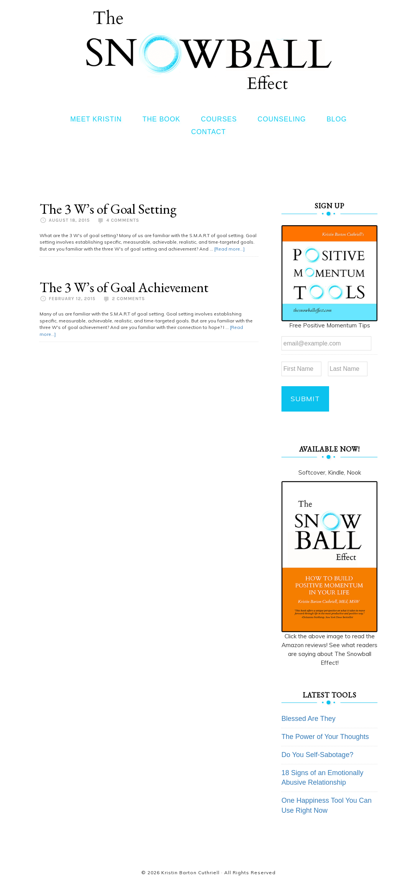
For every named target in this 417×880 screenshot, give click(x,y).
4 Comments (122, 220)
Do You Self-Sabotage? (317, 755)
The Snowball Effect (208, 49)
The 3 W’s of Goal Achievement (124, 287)
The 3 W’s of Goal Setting (108, 209)
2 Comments (128, 298)
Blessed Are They (308, 718)
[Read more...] (229, 249)
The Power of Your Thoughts (325, 737)
